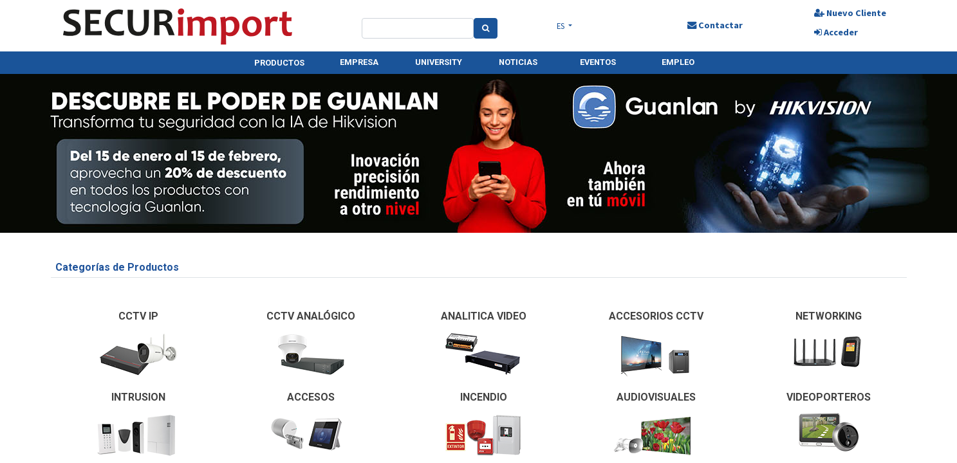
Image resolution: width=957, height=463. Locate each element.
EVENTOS (598, 62)
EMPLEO (678, 62)
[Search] (485, 28)
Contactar (715, 25)
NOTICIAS (518, 62)
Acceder (836, 32)
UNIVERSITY (438, 62)
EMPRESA (359, 62)
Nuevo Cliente (850, 13)
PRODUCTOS (279, 63)
